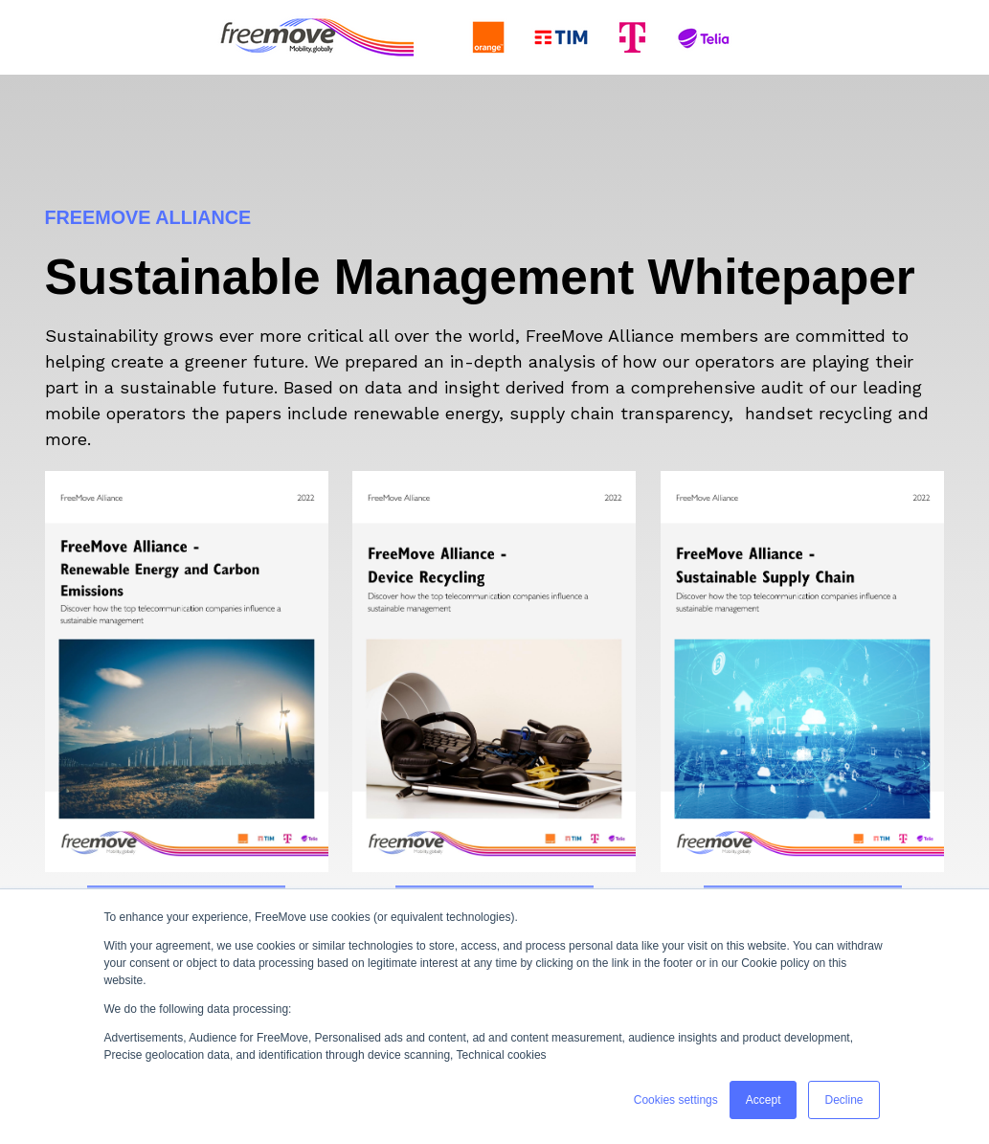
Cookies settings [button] (676, 1100)
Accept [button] (763, 1100)
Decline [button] (843, 1100)
